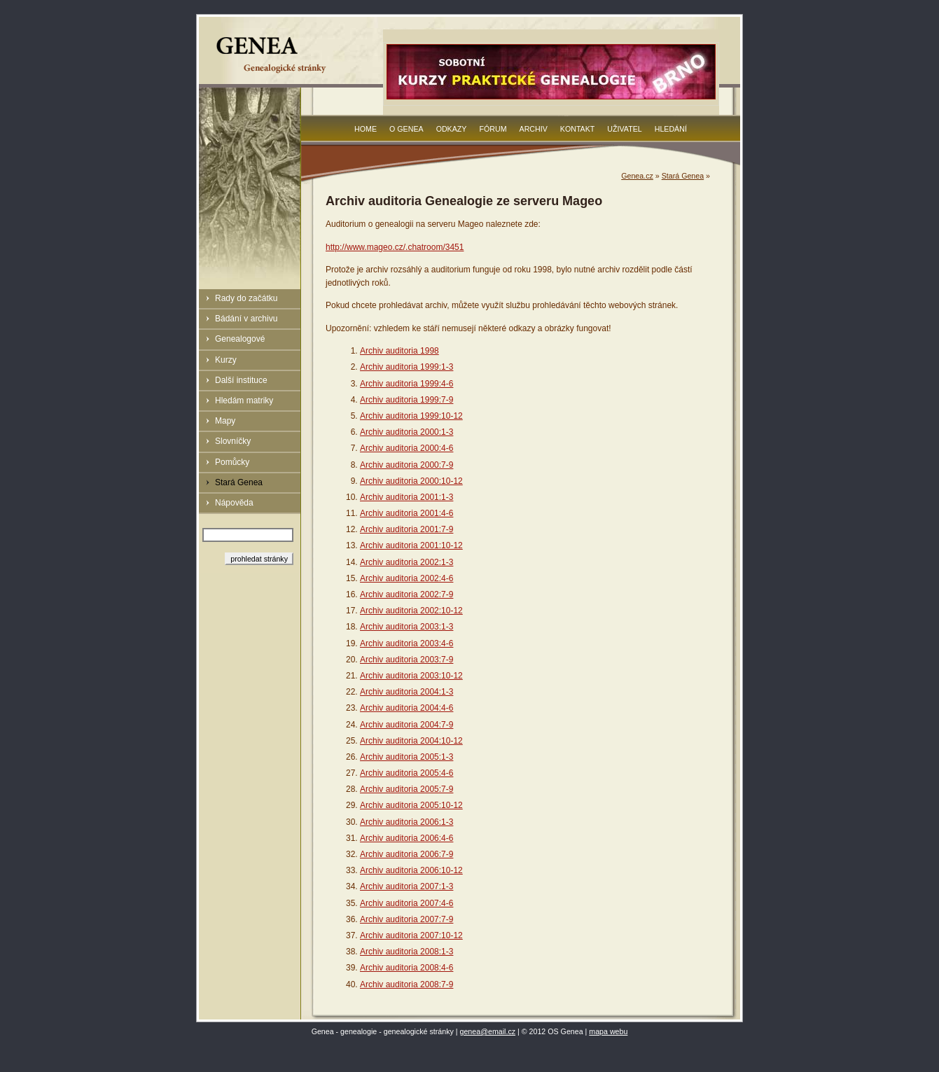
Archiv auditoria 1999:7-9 (406, 400)
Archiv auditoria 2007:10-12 (411, 935)
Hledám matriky (244, 400)
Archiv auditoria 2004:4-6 (406, 708)
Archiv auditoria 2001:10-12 (411, 545)
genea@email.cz (488, 1031)
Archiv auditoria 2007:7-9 (406, 919)
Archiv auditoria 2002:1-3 (406, 562)
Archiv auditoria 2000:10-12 (411, 481)
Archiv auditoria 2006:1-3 (406, 822)
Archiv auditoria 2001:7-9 (406, 529)
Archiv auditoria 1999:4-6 (406, 384)
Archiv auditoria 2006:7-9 (406, 854)
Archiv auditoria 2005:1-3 (406, 757)
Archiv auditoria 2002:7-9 (406, 594)
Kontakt (577, 129)
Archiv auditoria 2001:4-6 (406, 513)
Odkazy (451, 129)
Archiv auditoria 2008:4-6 (406, 968)
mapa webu (608, 1031)
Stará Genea (239, 482)
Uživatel (624, 129)
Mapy (225, 421)
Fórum (492, 129)
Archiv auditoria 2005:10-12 (411, 805)
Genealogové (240, 339)
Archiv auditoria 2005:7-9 (406, 789)
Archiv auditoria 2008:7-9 (406, 984)
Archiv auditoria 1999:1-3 (406, 367)
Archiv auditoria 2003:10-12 (411, 676)
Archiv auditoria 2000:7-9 (406, 465)
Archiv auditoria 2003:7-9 (406, 659)
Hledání (671, 129)
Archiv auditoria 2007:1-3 (406, 886)
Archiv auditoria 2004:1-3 (406, 692)
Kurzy (226, 360)
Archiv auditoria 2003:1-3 (406, 627)
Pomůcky (232, 462)
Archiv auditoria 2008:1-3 (406, 951)
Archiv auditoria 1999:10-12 (411, 416)
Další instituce (241, 380)
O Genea (406, 129)
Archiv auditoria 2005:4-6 (406, 773)
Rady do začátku (246, 298)
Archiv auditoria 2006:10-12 (411, 870)
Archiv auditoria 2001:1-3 (406, 497)
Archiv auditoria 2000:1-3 (406, 432)
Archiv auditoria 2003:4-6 (406, 643)
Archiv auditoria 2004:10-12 (411, 741)
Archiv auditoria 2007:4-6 (406, 903)
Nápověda (234, 503)
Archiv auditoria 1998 (399, 351)
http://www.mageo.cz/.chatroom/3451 (395, 247)
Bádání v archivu (246, 318)
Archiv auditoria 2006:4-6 (406, 838)
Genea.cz (637, 176)
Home (365, 129)
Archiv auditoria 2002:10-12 (411, 610)
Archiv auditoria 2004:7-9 (406, 725)
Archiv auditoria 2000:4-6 (406, 448)
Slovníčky (233, 441)
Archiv (534, 129)
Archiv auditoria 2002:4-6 (406, 578)
